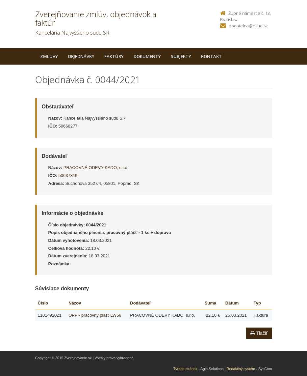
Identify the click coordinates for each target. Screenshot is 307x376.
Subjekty (181, 56)
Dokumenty (147, 56)
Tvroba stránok (185, 369)
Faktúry (114, 56)
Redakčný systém (240, 369)
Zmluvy (49, 56)
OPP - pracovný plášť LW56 (94, 315)
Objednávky (81, 56)
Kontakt (211, 56)
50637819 (68, 175)
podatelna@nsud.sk (248, 26)
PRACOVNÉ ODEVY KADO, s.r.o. (96, 167)
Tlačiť (259, 333)
